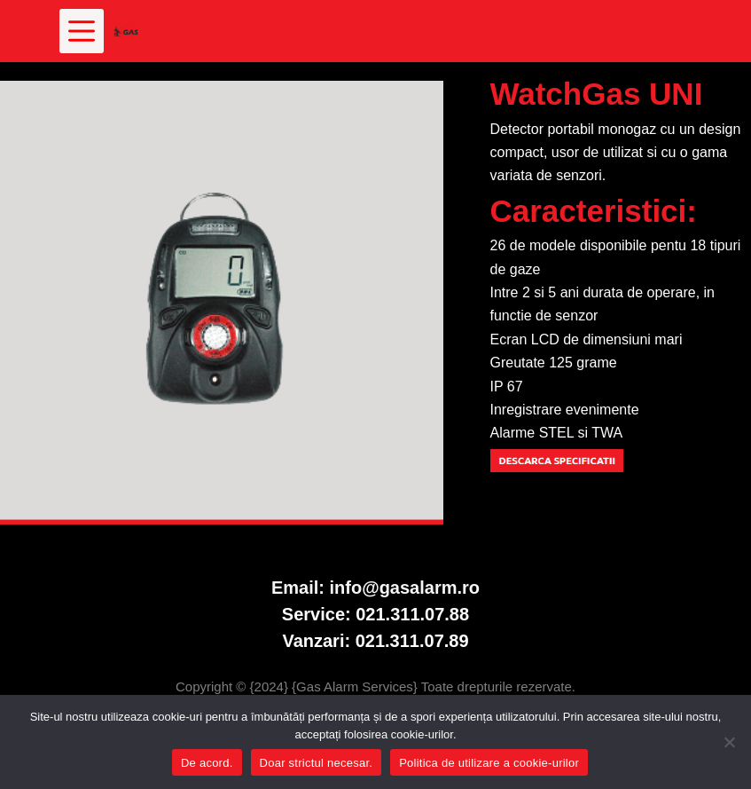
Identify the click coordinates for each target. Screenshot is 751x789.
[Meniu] (81, 31)
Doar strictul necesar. (316, 762)
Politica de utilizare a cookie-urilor (489, 762)
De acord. (207, 762)
